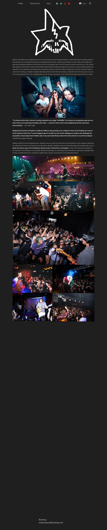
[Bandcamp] (57, 3)
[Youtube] (69, 3)
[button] (91, 3)
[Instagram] (65, 3)
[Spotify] (61, 3)
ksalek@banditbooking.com (51, 522)
